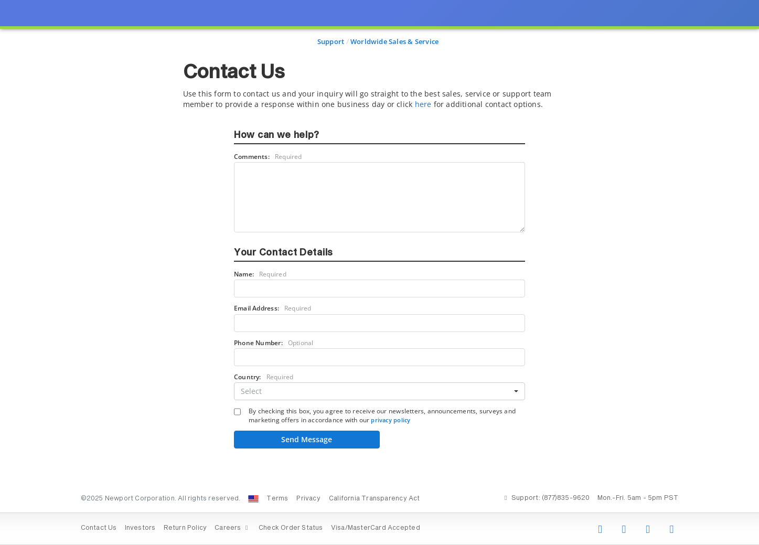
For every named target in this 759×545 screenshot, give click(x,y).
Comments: (268, 156)
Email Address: (273, 308)
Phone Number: (273, 342)
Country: (263, 376)
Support (330, 41)
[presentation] (379, 272)
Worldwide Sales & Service (394, 41)
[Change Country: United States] (253, 499)
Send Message (306, 439)
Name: (260, 274)
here (423, 104)
